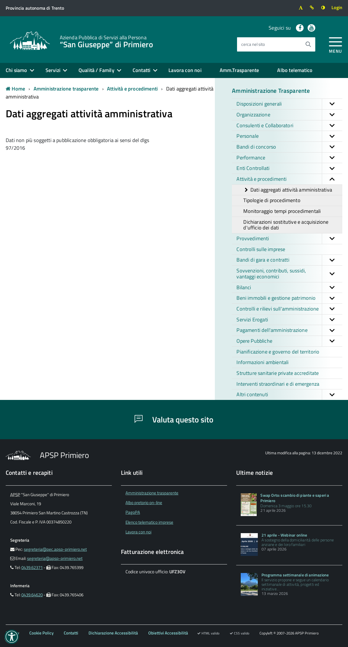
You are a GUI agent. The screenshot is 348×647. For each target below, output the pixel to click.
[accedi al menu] (335, 44)
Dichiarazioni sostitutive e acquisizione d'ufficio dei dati (285, 225)
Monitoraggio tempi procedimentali (282, 211)
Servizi (53, 70)
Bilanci (289, 287)
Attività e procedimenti (132, 89)
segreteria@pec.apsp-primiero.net (55, 549)
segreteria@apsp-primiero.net (55, 558)
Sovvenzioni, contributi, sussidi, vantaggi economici (289, 274)
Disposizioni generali (289, 104)
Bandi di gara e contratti (289, 260)
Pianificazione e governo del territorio (277, 352)
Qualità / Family (96, 70)
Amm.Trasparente (239, 70)
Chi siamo (16, 70)
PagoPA (132, 512)
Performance (289, 158)
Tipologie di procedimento (271, 200)
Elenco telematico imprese (149, 522)
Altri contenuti (289, 394)
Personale (289, 136)
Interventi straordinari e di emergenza (277, 384)
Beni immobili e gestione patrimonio (289, 298)
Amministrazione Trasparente (271, 90)
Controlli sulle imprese (260, 249)
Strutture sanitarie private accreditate (277, 373)
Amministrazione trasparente (66, 89)
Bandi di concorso (289, 147)
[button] (332, 104)
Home (15, 89)
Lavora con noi (184, 70)
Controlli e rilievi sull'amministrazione (289, 309)
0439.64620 (32, 594)
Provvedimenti (289, 238)
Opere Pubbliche (289, 341)
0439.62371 (32, 567)
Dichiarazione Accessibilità (113, 633)
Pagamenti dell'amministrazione (289, 330)
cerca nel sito (253, 44)
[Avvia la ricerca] (308, 44)
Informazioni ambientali (262, 362)
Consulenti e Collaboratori (289, 125)
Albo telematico (294, 70)
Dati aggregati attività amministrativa (287, 190)
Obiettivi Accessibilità (168, 633)
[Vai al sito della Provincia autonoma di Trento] (35, 8)
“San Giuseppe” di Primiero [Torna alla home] (106, 41)
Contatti (141, 70)
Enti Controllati (289, 168)
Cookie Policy (41, 633)
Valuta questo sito (174, 419)
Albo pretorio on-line (143, 502)
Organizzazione (289, 115)
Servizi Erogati (289, 320)
